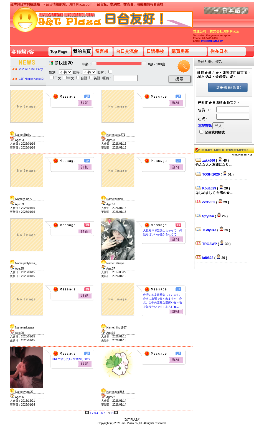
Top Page (58, 51)
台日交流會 (127, 51)
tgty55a (208, 216)
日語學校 (155, 51)
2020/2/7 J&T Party (31, 69)
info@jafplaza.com (212, 41)
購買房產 (180, 51)
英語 (95, 78)
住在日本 (219, 51)
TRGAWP (210, 244)
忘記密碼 (205, 126)
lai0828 (208, 258)
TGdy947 (209, 230)
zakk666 (209, 160)
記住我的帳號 (212, 132)
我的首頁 (82, 51)
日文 (56, 78)
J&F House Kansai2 (31, 78)
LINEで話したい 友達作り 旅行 (71, 359)
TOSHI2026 (211, 174)
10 (111, 413)
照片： (104, 72)
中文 (69, 78)
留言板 (101, 51)
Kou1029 (209, 188)
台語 (82, 78)
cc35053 (209, 202)
